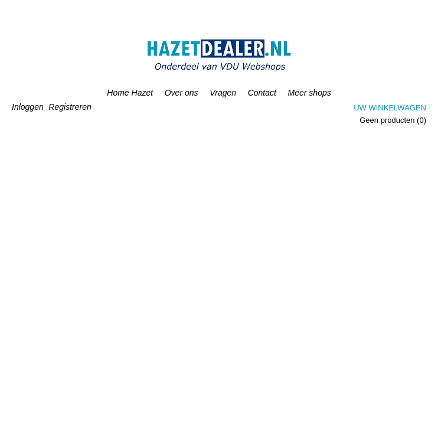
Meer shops (309, 92)
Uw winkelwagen (390, 107)
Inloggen (28, 107)
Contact (262, 92)
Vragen (223, 92)
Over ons (181, 92)
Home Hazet (130, 92)
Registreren (69, 107)
